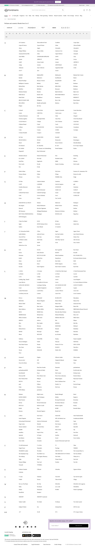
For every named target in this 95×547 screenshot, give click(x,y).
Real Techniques (40, 397)
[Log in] (84, 10)
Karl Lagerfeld (58, 249)
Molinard (75, 326)
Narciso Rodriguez (23, 341)
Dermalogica (76, 140)
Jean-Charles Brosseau (78, 234)
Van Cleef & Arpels (77, 476)
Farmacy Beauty (22, 174)
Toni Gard (39, 462)
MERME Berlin (22, 314)
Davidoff (57, 137)
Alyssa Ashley (40, 51)
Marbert (20, 306)
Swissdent (39, 440)
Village (75, 479)
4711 (56, 512)
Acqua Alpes (76, 42)
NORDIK (75, 350)
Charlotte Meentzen (23, 116)
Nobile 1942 (58, 350)
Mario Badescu (22, 309)
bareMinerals (58, 77)
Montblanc (75, 328)
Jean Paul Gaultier (59, 234)
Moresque (39, 331)
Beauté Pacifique (22, 80)
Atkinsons (21, 67)
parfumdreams (76, 367)
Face (27, 15)
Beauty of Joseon (41, 80)
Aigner (38, 48)
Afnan (56, 45)
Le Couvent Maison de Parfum (80, 282)
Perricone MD (22, 375)
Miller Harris (76, 317)
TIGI (38, 459)
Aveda (74, 67)
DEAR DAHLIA (22, 140)
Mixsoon (39, 326)
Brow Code (57, 100)
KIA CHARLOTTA (77, 255)
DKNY (38, 142)
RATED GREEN (22, 397)
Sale (10, 15)
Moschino (75, 331)
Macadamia (76, 298)
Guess (20, 198)
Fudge (74, 177)
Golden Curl (58, 189)
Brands (6, 15)
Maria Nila (75, 306)
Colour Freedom (59, 127)
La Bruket (21, 273)
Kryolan (20, 266)
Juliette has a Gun (23, 245)
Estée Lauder (76, 164)
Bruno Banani (76, 100)
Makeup (37, 15)
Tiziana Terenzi (58, 459)
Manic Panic (58, 303)
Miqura (75, 320)
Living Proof (58, 287)
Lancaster (57, 276)
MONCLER (39, 328)
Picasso (38, 381)
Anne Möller (22, 56)
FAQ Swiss (57, 171)
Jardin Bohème (22, 234)
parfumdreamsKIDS (23, 370)
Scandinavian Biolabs (78, 418)
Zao (38, 507)
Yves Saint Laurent (77, 501)
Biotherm (75, 89)
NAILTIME (39, 338)
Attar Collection (40, 67)
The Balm (39, 450)
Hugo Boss (75, 214)
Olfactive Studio (59, 357)
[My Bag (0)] (90, 10)
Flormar (20, 177)
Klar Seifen (57, 261)
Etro (20, 166)
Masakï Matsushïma (59, 309)
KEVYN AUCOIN (41, 255)
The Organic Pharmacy (42, 456)
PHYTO (21, 381)
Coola (20, 130)
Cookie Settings (57, 544)
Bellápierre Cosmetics (24, 83)
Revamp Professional (60, 400)
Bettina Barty (22, 86)
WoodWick (21, 492)
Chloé (56, 116)
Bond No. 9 (76, 94)
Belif (74, 80)
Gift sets (77, 15)
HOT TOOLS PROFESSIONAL (26, 214)
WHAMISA (76, 486)
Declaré (39, 140)
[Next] (91, 27)
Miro (20, 323)
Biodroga (75, 86)
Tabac (74, 445)
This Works (57, 456)
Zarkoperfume (58, 507)
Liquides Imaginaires (42, 287)
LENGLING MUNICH (24, 285)
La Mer (38, 273)
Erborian (75, 161)
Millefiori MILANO (59, 317)
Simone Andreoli (22, 426)
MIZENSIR (58, 326)
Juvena (38, 245)
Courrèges (75, 130)
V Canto (21, 476)
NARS (38, 341)
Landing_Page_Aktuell (24, 279)
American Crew (58, 51)
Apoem (20, 59)
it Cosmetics (58, 226)
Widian (20, 489)
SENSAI (57, 421)
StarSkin (57, 435)
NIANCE (57, 347)
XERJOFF (21, 496)
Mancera (39, 303)
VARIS (20, 479)
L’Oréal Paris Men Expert (61, 271)
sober (56, 432)
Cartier (20, 113)
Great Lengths (76, 192)
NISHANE (39, 350)
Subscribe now (78, 525)
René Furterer (22, 400)
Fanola (38, 171)
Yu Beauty (57, 501)
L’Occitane (39, 271)
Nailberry (21, 338)
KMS (74, 261)
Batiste (75, 77)
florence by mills (77, 174)
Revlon (20, 402)
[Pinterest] (31, 527)
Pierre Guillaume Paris (60, 381)
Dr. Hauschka (40, 145)
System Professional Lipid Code (62, 440)
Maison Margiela (41, 300)
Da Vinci (21, 137)
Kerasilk (75, 252)
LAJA (20, 276)
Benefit (57, 83)
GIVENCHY (58, 187)
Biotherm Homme (23, 91)
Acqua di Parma (40, 45)
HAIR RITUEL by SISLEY (25, 202)
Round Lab (57, 411)
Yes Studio (39, 501)
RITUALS (21, 405)
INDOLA (75, 221)
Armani (57, 62)
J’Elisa (38, 231)
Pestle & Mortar (77, 375)
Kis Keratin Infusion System (79, 258)
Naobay (57, 338)
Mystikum (75, 334)
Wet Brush (39, 486)
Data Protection (46, 544)
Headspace (75, 202)
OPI (38, 360)
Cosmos (39, 130)
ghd (74, 184)
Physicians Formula (77, 378)
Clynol (38, 124)
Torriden (57, 462)
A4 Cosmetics (22, 42)
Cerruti (75, 113)
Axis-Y (20, 70)
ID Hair (57, 221)
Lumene (39, 293)
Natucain (57, 341)
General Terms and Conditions (20, 544)
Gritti (20, 195)
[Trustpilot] (6, 535)
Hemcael (21, 208)
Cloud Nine (76, 121)
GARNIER (39, 184)
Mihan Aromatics (23, 317)
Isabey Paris (76, 224)
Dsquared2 (21, 151)
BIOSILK (39, 89)
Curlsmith (57, 132)
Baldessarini (58, 75)
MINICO (21, 320)
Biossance (57, 89)
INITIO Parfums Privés (42, 224)
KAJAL (39, 249)
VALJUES (57, 476)
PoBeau (39, 384)
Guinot (38, 198)
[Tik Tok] (23, 527)
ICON (38, 221)
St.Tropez (39, 435)
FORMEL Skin (58, 177)
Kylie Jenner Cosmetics (60, 266)
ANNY (56, 56)
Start (5, 19)
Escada (38, 164)
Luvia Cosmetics (77, 293)
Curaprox (39, 132)
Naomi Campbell (77, 338)
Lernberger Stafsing (41, 285)
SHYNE (75, 424)
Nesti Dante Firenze (23, 344)
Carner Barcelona (77, 110)
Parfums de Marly (41, 370)
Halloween (57, 202)
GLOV (20, 189)
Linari (20, 287)
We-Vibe (39, 484)
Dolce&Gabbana (77, 142)
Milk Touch (39, 317)
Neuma (38, 344)
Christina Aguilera (23, 118)
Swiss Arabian (76, 438)
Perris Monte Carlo (41, 375)
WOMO (57, 489)
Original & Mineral (59, 360)
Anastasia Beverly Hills (24, 53)
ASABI (75, 65)
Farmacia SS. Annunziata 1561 (80, 171)
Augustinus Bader (59, 67)
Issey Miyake (40, 226)
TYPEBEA (39, 464)
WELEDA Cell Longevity (79, 484)
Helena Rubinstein (41, 205)
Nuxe (20, 352)
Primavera (39, 387)
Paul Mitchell (22, 373)
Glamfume (75, 187)
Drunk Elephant (58, 148)
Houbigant (39, 214)
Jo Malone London (23, 239)
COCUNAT (76, 124)
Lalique (38, 276)
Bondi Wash (21, 97)
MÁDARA (21, 300)
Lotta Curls (75, 290)
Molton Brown (22, 328)
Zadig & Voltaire (22, 507)
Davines (75, 137)
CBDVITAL (40, 113)
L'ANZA (21, 271)
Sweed (56, 438)
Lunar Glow (58, 293)
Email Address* (55, 525)
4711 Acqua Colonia (78, 512)
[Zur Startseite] (11, 10)
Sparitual (21, 435)
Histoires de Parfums (60, 211)
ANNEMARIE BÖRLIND (43, 56)
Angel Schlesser (58, 53)
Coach (56, 124)
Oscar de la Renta (23, 363)
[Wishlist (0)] (87, 10)
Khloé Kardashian (59, 255)
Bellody (39, 83)
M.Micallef (39, 298)
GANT (20, 184)
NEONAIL (75, 341)
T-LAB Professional (23, 445)
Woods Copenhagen (77, 489)
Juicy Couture (76, 242)
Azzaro (56, 70)
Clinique (39, 121)
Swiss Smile (21, 440)
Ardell (20, 62)
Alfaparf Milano (22, 51)
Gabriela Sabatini (41, 181)
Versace (39, 479)
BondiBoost (39, 97)
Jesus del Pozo (22, 237)
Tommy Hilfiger (22, 462)
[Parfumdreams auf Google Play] (27, 535)
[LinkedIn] (35, 527)
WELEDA (57, 484)
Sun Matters (21, 438)
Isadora (20, 226)
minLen (39, 320)
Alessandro (57, 48)
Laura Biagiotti (76, 279)
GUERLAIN (76, 195)
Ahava (20, 48)
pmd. (20, 384)
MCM (20, 312)
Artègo (20, 65)
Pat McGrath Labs (77, 370)
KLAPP (39, 261)
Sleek (38, 429)
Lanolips (39, 279)
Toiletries (51, 15)
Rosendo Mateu (76, 408)
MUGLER (39, 334)
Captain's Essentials (59, 110)
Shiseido (39, 424)
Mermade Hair (76, 312)
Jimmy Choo (76, 237)
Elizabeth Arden (58, 158)
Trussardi (21, 464)
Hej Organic (21, 205)
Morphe (57, 331)
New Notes (21, 347)
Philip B (39, 378)
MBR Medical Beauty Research (80, 309)
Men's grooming (44, 15)
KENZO (57, 252)
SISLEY (57, 426)
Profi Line (57, 387)
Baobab (20, 77)
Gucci (56, 195)
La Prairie (57, 273)
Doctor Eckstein (58, 142)
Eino (56, 155)
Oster (38, 363)
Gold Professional (41, 189)
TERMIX (75, 448)
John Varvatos (76, 239)
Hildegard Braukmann (42, 211)
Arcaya (75, 59)
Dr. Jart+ (57, 145)
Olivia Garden (76, 357)
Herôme (75, 208)
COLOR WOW (40, 127)
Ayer (38, 70)
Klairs (20, 261)
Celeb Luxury (58, 113)
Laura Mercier (22, 282)
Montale (57, 328)
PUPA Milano (22, 389)
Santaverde (57, 415)
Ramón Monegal (59, 394)
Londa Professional (23, 290)
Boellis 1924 (40, 94)
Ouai (74, 363)
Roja (38, 408)
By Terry (39, 105)
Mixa (20, 326)
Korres (75, 263)
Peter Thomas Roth (23, 378)
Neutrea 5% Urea (59, 344)
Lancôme (75, 276)
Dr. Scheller (21, 148)
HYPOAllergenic (23, 216)
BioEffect (21, 89)
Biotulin (39, 91)
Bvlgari (20, 105)
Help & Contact (81, 5)
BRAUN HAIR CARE (24, 100)
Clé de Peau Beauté (77, 118)
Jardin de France (40, 234)
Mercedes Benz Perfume (60, 312)
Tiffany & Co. (76, 456)
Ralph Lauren (40, 394)
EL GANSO (21, 158)
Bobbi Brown (22, 94)
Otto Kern (57, 363)
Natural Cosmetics (58, 15)
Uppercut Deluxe (77, 469)
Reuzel (38, 400)
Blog (81, 15)
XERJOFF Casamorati (42, 496)
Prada (20, 387)
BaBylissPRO (40, 75)
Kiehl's (20, 258)
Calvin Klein (40, 110)
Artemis (39, 65)
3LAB (38, 512)
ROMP (56, 408)
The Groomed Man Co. (78, 450)
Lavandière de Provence (42, 282)
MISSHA (57, 323)
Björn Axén (76, 91)
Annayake (75, 53)
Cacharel (21, 110)
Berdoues (75, 83)
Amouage (75, 51)
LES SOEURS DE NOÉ (60, 285)
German (87, 5)
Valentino (39, 476)
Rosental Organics (41, 411)
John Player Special (59, 239)
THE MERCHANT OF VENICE (62, 453)
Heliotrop (75, 205)
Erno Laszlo (21, 164)
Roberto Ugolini (58, 405)
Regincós (75, 397)
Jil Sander (57, 237)
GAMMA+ (75, 181)
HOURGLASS (58, 214)
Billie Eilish (58, 86)
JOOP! (38, 242)
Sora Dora (75, 432)
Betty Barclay (40, 86)
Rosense (21, 411)
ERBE (56, 161)
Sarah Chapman (22, 418)
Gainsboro (57, 181)
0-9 (6, 36)
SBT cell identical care (60, 418)
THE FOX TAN (58, 450)
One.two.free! (22, 360)
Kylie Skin (75, 266)
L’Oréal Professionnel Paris (79, 271)
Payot (38, 373)
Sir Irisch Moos (40, 426)
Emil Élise (21, 161)
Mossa (20, 334)
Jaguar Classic (76, 231)
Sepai (74, 421)
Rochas (75, 405)
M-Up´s (20, 298)
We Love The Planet (23, 484)
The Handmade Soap (23, 453)
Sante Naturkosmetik (78, 415)
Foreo (38, 177)
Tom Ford (75, 459)
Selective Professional (42, 421)
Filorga (56, 174)
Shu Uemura (58, 424)
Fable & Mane (22, 171)
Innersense (57, 224)
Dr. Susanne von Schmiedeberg (44, 148)
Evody (38, 166)
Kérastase (21, 255)
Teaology (57, 448)
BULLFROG (22, 103)
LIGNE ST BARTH (77, 285)
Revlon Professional (41, 402)
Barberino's (39, 77)
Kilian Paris (39, 258)
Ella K (74, 158)
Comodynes (76, 127)
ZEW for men (76, 507)
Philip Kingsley (58, 378)
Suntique (39, 438)
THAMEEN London (23, 450)
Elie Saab (39, 158)
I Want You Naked (23, 221)
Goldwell (75, 189)
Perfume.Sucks (76, 373)
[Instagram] (20, 527)
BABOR (21, 75)
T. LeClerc (39, 445)
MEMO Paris (40, 312)
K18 (20, 249)
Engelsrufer (39, 161)
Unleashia (57, 469)
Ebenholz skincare (23, 155)
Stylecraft (75, 435)
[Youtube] (27, 527)
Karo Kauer (76, 249)
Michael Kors (40, 314)
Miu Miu (75, 323)
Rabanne (21, 394)
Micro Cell (75, 314)
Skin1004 (75, 426)
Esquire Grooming (59, 164)
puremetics (39, 389)
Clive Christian (58, 121)
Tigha (20, 459)
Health (64, 15)
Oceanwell (21, 357)
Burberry (57, 103)
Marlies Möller (40, 309)
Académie (57, 42)
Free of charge (70, 15)
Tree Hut (75, 462)
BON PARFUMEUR (60, 94)
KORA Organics (59, 263)
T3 (55, 445)
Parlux (56, 370)
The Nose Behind (77, 453)
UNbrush (39, 469)
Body (30, 15)
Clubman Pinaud (22, 124)
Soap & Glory (40, 432)
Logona (75, 287)
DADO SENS (40, 137)
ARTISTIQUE (58, 65)
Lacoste (75, 273)
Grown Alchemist (41, 195)
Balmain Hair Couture (78, 75)
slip (74, 429)
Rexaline (75, 402)
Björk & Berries (58, 91)
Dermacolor (58, 140)
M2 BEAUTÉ (58, 298)
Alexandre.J (76, 48)
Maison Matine (58, 300)
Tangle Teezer (22, 448)
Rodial (20, 408)
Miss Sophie (40, 323)
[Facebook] (16, 527)
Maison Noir (76, 300)
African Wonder (77, 45)
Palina (20, 367)
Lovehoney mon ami (23, 293)
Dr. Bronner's (22, 145)
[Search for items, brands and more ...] (47, 10)
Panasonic (57, 367)
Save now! (58, 1)
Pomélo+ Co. (58, 384)
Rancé (74, 394)
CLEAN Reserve (22, 121)
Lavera (56, 282)
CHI (38, 116)
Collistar (21, 127)
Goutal (56, 192)
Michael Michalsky (59, 314)
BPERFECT (76, 97)
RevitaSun (75, 400)
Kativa (20, 252)
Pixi (74, 381)
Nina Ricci (75, 347)
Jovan (56, 242)
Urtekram (21, 472)
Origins (75, 360)
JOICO (20, 242)
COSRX (57, 130)
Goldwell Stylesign (41, 192)
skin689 (20, 429)
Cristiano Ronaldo (23, 132)
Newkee (39, 347)
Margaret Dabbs (58, 306)
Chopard (75, 116)
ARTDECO (76, 62)
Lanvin (56, 279)
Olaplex (39, 357)
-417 (20, 512)
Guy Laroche (58, 198)
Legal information (35, 544)
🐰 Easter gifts (15, 15)
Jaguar (56, 231)
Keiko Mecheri (40, 252)
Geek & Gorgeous (59, 184)
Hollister (75, 211)
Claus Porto (57, 118)
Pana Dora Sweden (41, 367)
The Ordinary (22, 456)
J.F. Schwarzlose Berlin (24, 231)
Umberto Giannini (23, 469)
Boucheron (57, 97)
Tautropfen (39, 448)
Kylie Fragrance (40, 266)
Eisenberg (75, 155)
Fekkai (38, 174)
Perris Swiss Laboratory (60, 375)
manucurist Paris (77, 303)
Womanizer (39, 489)
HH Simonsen (22, 211)
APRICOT (39, 59)
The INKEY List (41, 453)
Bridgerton (39, 100)
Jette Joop (39, 237)
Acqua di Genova (23, 45)
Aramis (57, 59)
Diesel (20, 142)
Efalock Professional (41, 155)
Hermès (57, 208)
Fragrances (22, 15)
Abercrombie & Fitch (42, 42)
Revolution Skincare (59, 402)
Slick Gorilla (58, 429)
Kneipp (20, 263)
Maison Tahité (22, 303)
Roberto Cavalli (40, 405)
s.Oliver (20, 415)
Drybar (75, 148)
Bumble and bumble (41, 103)
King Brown (58, 258)
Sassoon (39, 418)
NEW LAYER (76, 344)
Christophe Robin (41, 118)
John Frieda (39, 239)
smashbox (21, 432)
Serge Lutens (22, 424)
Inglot (20, 224)
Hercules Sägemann (41, 208)
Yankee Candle (22, 501)
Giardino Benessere (23, 187)
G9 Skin (21, 181)
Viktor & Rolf (58, 479)
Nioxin (20, 350)
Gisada (38, 187)
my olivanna (58, 334)
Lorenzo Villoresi (59, 290)
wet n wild (57, 486)
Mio (56, 320)
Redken (57, 397)
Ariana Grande (40, 62)
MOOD (20, 331)
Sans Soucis (39, 415)
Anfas (38, 53)
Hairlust (39, 202)
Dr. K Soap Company (78, 145)
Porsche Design (76, 384)
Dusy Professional (41, 151)
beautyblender (58, 80)
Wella (20, 486)
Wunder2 (39, 492)
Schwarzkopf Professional (25, 421)
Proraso (75, 387)
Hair (33, 15)
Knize (38, 263)
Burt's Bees (76, 103)
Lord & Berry (40, 290)
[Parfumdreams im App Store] (36, 535)
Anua (74, 56)
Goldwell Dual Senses (24, 192)
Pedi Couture (58, 373)
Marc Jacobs (40, 306)
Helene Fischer (58, 205)
